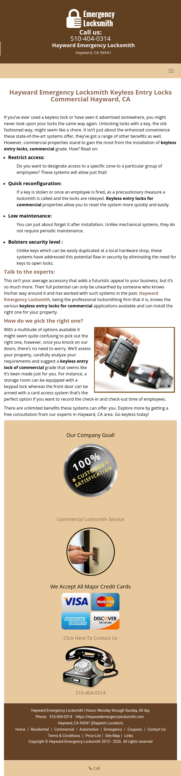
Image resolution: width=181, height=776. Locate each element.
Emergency (113, 729)
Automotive (88, 729)
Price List (93, 736)
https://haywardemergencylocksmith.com (110, 717)
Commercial (64, 729)
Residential (40, 729)
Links (128, 736)
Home (20, 729)
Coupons (134, 729)
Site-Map (112, 736)
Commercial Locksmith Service (90, 519)
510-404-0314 (90, 38)
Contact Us (156, 729)
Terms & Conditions (64, 736)
